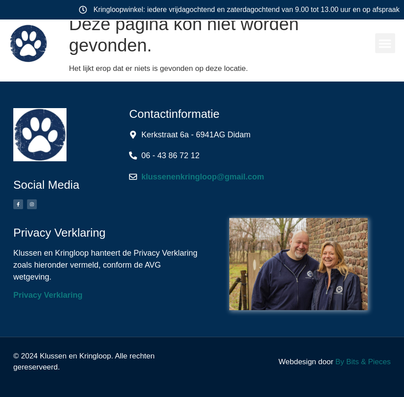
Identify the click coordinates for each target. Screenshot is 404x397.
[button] (385, 43)
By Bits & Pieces (363, 362)
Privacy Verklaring (47, 295)
